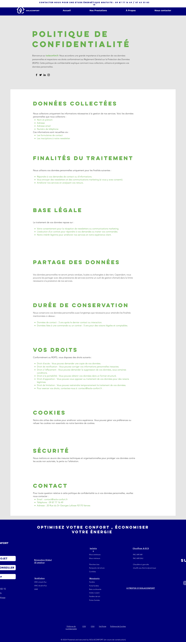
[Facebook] (36, 74)
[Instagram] (48, 74)
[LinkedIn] (44, 74)
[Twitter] (40, 74)
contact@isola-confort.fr (90, 388)
